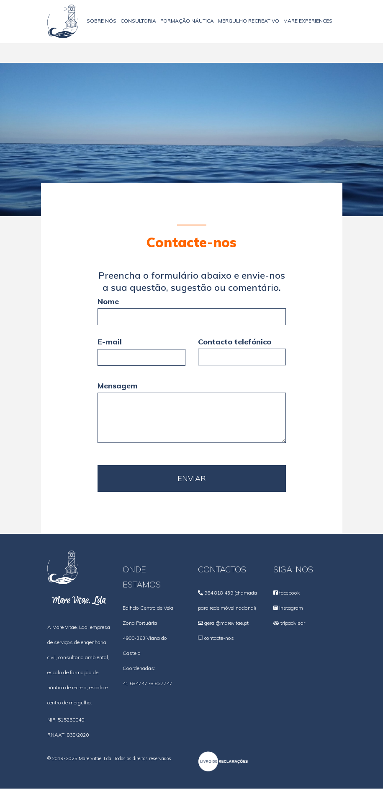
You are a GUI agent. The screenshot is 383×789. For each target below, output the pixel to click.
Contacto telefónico (234, 342)
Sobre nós (101, 21)
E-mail (110, 342)
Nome (108, 301)
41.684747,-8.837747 (147, 683)
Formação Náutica (187, 21)
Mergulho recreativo (248, 21)
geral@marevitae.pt (226, 623)
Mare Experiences (307, 21)
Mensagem (118, 386)
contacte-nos (219, 638)
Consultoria (138, 21)
